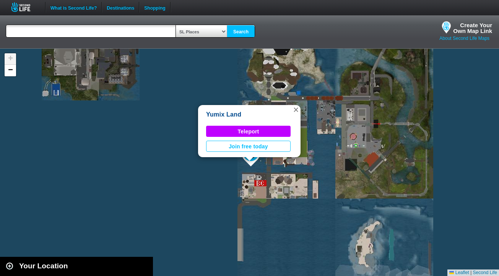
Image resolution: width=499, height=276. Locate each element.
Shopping (154, 7)
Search (241, 31)
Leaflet (459, 272)
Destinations (120, 7)
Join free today (248, 146)
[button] (296, 109)
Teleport (248, 131)
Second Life (25, 7)
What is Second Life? (73, 7)
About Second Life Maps (464, 38)
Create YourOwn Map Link (472, 28)
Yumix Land (223, 114)
